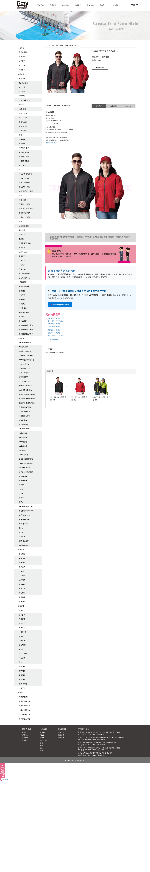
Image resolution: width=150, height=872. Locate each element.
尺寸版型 (22, 628)
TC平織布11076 (24, 515)
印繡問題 (22, 675)
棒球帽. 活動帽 (24, 161)
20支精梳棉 (23, 433)
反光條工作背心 (24, 278)
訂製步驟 (22, 615)
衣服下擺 (22, 588)
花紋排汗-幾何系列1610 (27, 403)
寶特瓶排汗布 (23, 377)
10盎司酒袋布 (24, 541)
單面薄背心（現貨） (54, 330)
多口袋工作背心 (24, 273)
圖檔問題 (22, 679)
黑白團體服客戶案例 (26, 334)
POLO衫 (22, 96)
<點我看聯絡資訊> (51, 143)
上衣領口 (22, 571)
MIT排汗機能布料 (25, 342)
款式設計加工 (62, 737)
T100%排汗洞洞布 (25, 386)
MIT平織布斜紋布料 (26, 506)
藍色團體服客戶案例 (26, 329)
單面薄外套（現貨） (54, 318)
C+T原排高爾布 (24, 455)
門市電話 (4, 780)
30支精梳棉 (23, 442)
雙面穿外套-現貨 (24, 213)
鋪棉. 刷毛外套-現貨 (26, 208)
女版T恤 (22, 636)
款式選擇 (22, 567)
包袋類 (21, 239)
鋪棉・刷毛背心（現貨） (55, 336)
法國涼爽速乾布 (24, 373)
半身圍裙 (22, 144)
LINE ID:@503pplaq (98, 739)
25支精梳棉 (23, 437)
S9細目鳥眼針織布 (25, 390)
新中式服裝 (23, 321)
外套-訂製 (22, 200)
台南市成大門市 (24, 719)
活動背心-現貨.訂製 (25, 174)
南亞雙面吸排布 (24, 416)
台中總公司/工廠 (24, 714)
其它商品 (22, 230)
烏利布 (21, 528)
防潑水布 (22, 537)
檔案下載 (22, 688)
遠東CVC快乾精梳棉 (26, 472)
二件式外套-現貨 (24, 217)
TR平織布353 (23, 524)
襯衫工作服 (23, 653)
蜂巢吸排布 (23, 420)
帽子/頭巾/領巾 (24, 148)
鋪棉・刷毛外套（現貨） (55, 321)
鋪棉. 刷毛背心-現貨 (26, 191)
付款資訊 (22, 619)
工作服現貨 (23, 130)
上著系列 (22, 260)
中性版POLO (23, 641)
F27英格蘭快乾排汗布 (26, 360)
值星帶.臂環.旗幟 (25, 243)
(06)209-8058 (85, 755)
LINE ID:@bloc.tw (98, 734)
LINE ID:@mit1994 (98, 750)
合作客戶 (22, 70)
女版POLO (22, 645)
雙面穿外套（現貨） (54, 324)
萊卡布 (21, 485)
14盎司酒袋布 (24, 545)
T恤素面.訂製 (23, 83)
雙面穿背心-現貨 (24, 187)
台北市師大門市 (24, 706)
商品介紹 (99, 106)
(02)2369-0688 (86, 739)
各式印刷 (22, 558)
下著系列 (22, 265)
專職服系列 (23, 122)
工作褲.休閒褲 (24, 226)
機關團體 (22, 299)
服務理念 (22, 56)
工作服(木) (22, 269)
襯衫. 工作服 (23, 118)
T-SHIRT (22, 78)
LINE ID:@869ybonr (98, 755)
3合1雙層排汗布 (24, 467)
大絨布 (21, 493)
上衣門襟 (22, 580)
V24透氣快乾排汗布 (26, 355)
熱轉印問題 (23, 684)
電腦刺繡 (22, 562)
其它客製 (22, 247)
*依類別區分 (23, 282)
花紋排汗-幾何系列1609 (27, 398)
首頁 (48, 45)
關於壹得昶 (23, 52)
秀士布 (21, 532)
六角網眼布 (23, 480)
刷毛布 (21, 502)
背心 (20, 169)
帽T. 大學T (22, 87)
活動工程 (22, 295)
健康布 (21, 498)
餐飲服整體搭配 (24, 286)
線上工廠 (22, 65)
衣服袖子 (22, 584)
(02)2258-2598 (86, 734)
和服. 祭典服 (23, 126)
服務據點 (21, 692)
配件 (41, 745)
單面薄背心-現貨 (24, 182)
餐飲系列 (22, 256)
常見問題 (22, 666)
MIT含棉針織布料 (25, 429)
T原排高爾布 (23, 347)
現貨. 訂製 (22, 109)
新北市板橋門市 (24, 701)
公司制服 (22, 291)
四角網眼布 (23, 476)
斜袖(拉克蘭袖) (24, 312)
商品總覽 (21, 74)
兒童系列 (22, 234)
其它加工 (22, 593)
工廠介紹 (21, 48)
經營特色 (22, 61)
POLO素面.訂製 (24, 100)
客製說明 (113, 106)
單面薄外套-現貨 (24, 204)
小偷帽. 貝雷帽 (24, 157)
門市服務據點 (83, 729)
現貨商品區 (23, 252)
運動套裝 (22, 91)
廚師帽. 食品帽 (24, 152)
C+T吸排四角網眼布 (26, 459)
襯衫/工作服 (23, 113)
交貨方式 (22, 623)
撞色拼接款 (23, 308)
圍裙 (20, 135)
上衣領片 (22, 576)
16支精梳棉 (23, 446)
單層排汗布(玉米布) (25, 407)
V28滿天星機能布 (25, 351)
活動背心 (22, 658)
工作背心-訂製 (24, 178)
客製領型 (22, 316)
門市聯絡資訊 (23, 697)
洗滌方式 (128, 106)
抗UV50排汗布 (24, 364)
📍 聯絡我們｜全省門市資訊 (60, 304)
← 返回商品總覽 (53, 339)
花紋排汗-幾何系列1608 (27, 394)
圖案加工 (22, 554)
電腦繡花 (61, 735)
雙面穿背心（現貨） (54, 333)
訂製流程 (22, 610)
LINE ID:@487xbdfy (98, 745)
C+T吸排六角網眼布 (26, 463)
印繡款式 (21, 549)
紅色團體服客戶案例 (26, 325)
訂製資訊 (21, 606)
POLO (42, 735)
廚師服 (21, 104)
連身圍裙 (22, 139)
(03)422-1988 (85, 745)
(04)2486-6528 (86, 750)
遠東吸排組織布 (24, 411)
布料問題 (22, 671)
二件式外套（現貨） (54, 326)
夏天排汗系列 (23, 424)
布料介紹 (21, 338)
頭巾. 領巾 (22, 165)
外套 (20, 195)
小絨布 (21, 489)
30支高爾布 (23, 450)
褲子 (20, 221)
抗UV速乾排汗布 (24, 368)
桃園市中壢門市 (24, 710)
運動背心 (22, 304)
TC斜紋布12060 (24, 519)
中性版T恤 (22, 632)
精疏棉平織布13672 (26, 511)
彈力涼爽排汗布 (24, 381)
